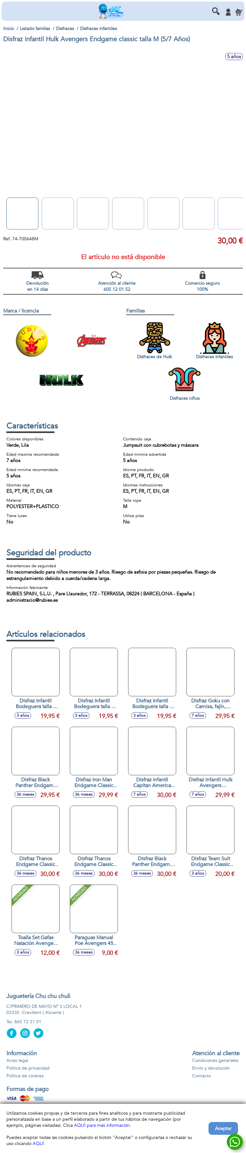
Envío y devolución (211, 1068)
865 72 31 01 (27, 1022)
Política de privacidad (28, 1068)
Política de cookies (25, 1076)
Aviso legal (17, 1060)
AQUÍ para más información (102, 1125)
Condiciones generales (215, 1060)
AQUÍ (38, 1144)
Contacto (201, 1076)
